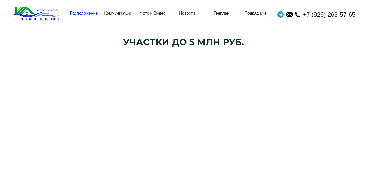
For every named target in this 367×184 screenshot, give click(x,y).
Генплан (221, 13)
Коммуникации (118, 13)
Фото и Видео (152, 13)
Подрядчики (255, 13)
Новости (187, 13)
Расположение (84, 13)
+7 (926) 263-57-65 (325, 15)
